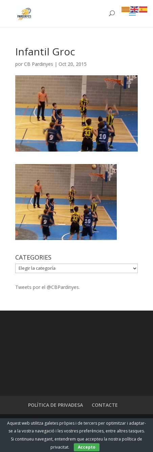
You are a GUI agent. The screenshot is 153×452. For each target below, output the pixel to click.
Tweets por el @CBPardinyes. (47, 287)
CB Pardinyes (38, 64)
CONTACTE (105, 405)
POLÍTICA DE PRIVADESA (55, 405)
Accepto (86, 447)
